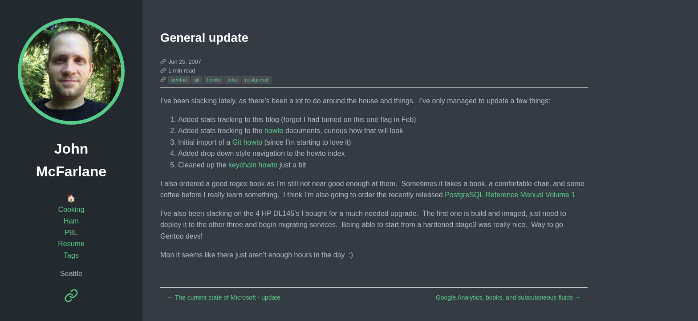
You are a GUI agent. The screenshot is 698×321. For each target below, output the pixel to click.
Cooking (71, 209)
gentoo (179, 79)
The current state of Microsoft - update (223, 297)
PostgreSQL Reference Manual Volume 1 (510, 195)
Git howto (247, 142)
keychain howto (252, 165)
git (196, 79)
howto (213, 79)
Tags (71, 255)
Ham (71, 221)
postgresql (256, 79)
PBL (71, 232)
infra (232, 79)
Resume (71, 244)
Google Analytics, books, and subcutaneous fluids (508, 297)
